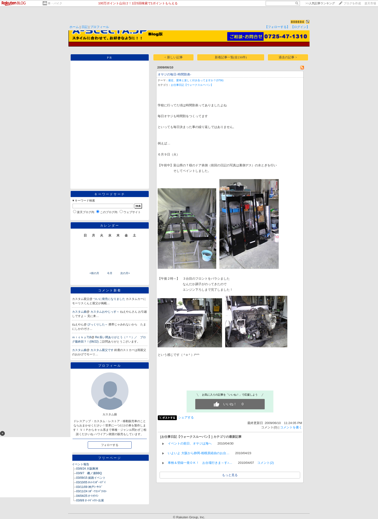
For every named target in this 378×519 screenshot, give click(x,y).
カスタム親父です (102, 350)
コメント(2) (265, 463)
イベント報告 (80, 464)
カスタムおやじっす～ (105, 311)
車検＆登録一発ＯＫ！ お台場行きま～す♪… (200, 463)
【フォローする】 (277, 27)
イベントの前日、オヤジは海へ (190, 443)
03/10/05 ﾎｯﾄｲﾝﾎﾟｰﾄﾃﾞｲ (91, 482)
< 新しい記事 (173, 57)
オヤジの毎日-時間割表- (174, 74)
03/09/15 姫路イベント (91, 477)
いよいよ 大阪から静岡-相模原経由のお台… (198, 453)
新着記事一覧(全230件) (231, 57)
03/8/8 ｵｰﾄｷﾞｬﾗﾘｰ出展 (90, 500)
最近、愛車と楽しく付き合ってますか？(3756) (195, 80)
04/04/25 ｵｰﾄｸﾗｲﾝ (87, 496)
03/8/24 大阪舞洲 (87, 468)
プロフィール (99, 27)
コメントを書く (291, 427)
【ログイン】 (300, 27)
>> (320, 3)
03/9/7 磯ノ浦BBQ (89, 473)
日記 (84, 27)
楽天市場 (370, 3)
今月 (109, 273)
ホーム (74, 27)
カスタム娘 (79, 311)
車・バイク (55, 3)
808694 (297, 22)
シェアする (186, 417)
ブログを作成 (352, 3)
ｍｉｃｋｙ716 (81, 337)
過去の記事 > (288, 57)
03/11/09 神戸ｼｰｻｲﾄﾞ (89, 487)
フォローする (109, 445)
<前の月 (94, 273)
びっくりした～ (98, 324)
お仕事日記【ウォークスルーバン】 (192, 84)
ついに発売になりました (109, 299)
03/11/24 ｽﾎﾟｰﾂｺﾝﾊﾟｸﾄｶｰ (91, 491)
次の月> (125, 273)
